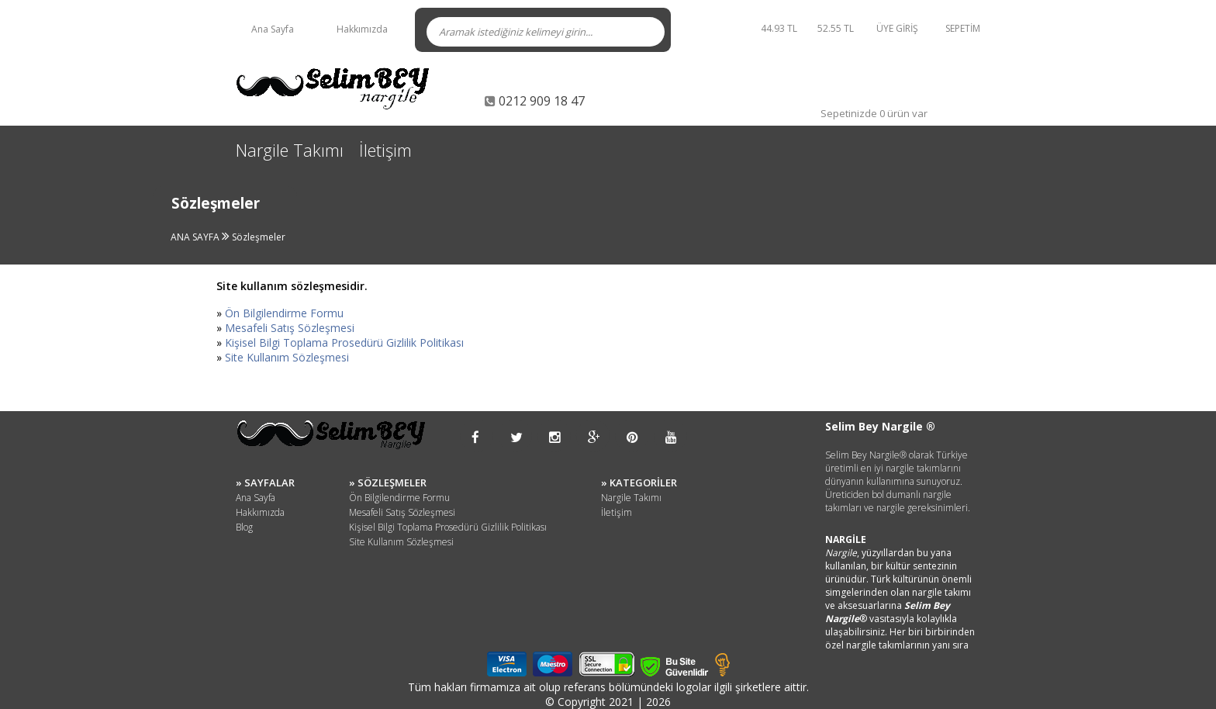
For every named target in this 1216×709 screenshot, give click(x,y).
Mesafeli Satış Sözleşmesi (289, 327)
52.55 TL (838, 28)
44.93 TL (779, 28)
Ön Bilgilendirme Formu (284, 313)
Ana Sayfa (272, 29)
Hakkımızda (362, 29)
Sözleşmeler (258, 237)
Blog (244, 527)
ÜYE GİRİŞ (897, 28)
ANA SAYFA (196, 237)
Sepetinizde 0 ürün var (874, 113)
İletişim (385, 149)
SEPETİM (962, 28)
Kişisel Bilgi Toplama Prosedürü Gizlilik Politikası (344, 342)
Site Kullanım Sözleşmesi (287, 357)
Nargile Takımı (290, 149)
